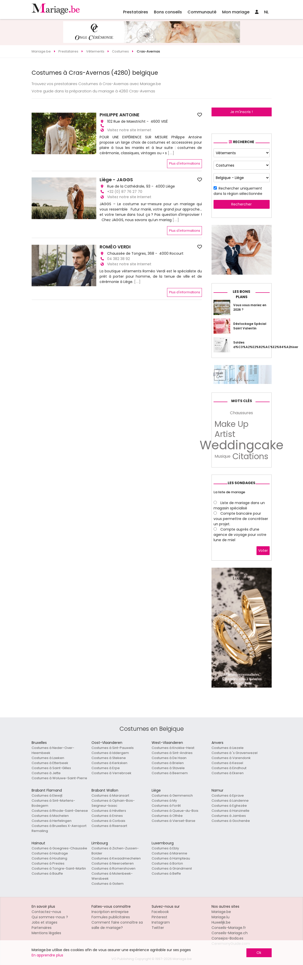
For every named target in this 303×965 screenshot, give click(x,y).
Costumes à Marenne (169, 853)
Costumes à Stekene (108, 757)
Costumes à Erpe (105, 768)
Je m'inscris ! (241, 111)
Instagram (161, 922)
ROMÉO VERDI (115, 247)
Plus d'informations (184, 163)
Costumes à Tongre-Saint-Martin (59, 868)
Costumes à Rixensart (109, 825)
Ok (259, 952)
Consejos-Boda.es (227, 938)
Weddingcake (242, 445)
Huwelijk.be (221, 922)
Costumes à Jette (46, 773)
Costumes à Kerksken (109, 763)
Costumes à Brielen (168, 763)
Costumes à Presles (48, 863)
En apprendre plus (47, 955)
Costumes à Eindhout (229, 768)
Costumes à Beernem (170, 773)
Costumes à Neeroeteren (112, 863)
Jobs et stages (44, 922)
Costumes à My (164, 800)
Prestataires (135, 12)
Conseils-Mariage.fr (229, 927)
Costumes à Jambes (229, 815)
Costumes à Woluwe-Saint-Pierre (59, 778)
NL (266, 12)
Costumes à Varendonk (231, 757)
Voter (263, 550)
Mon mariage (235, 12)
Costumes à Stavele (168, 768)
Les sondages (241, 482)
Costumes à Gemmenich (172, 795)
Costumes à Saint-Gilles (51, 768)
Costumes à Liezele (228, 747)
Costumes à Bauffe (47, 873)
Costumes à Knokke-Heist (173, 747)
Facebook (160, 911)
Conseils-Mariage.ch (230, 932)
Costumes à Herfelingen (52, 820)
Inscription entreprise (110, 911)
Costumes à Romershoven (113, 868)
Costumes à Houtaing (49, 858)
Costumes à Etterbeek (50, 763)
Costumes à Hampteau (171, 858)
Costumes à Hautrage (50, 853)
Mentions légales (46, 932)
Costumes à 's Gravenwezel (235, 752)
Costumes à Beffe (166, 873)
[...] (171, 152)
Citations (250, 456)
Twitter (158, 927)
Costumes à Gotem (107, 883)
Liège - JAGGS (116, 179)
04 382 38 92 (118, 258)
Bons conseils (168, 12)
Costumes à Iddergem (110, 752)
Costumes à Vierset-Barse (173, 820)
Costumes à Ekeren (228, 773)
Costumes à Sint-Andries (172, 752)
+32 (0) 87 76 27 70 (124, 191)
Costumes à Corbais (108, 820)
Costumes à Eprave (228, 795)
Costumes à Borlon (167, 863)
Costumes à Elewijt (47, 795)
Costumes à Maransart (110, 795)
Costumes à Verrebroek (111, 773)
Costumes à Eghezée (229, 805)
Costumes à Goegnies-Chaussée (59, 848)
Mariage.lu (220, 917)
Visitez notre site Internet (129, 130)
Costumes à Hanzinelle (230, 810)
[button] (36, 133)
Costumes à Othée (167, 815)
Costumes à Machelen (50, 815)
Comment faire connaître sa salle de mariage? (117, 925)
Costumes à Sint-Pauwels (112, 747)
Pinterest (159, 917)
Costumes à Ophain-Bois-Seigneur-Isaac (113, 803)
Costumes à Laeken (48, 757)
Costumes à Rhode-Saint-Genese (60, 810)
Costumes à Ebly (165, 848)
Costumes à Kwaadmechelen (116, 858)
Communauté (202, 12)
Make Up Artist (231, 429)
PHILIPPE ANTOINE (119, 115)
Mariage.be (221, 911)
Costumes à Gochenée (231, 820)
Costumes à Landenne (230, 800)
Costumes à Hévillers (108, 810)
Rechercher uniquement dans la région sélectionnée (238, 191)
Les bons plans (241, 294)
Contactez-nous (46, 911)
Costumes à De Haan (169, 757)
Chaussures (241, 413)
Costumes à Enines (107, 815)
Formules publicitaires (110, 917)
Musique (222, 456)
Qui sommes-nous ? (50, 917)
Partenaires (42, 927)
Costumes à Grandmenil (172, 868)
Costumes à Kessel (227, 763)
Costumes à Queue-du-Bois (175, 810)
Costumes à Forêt (166, 805)
